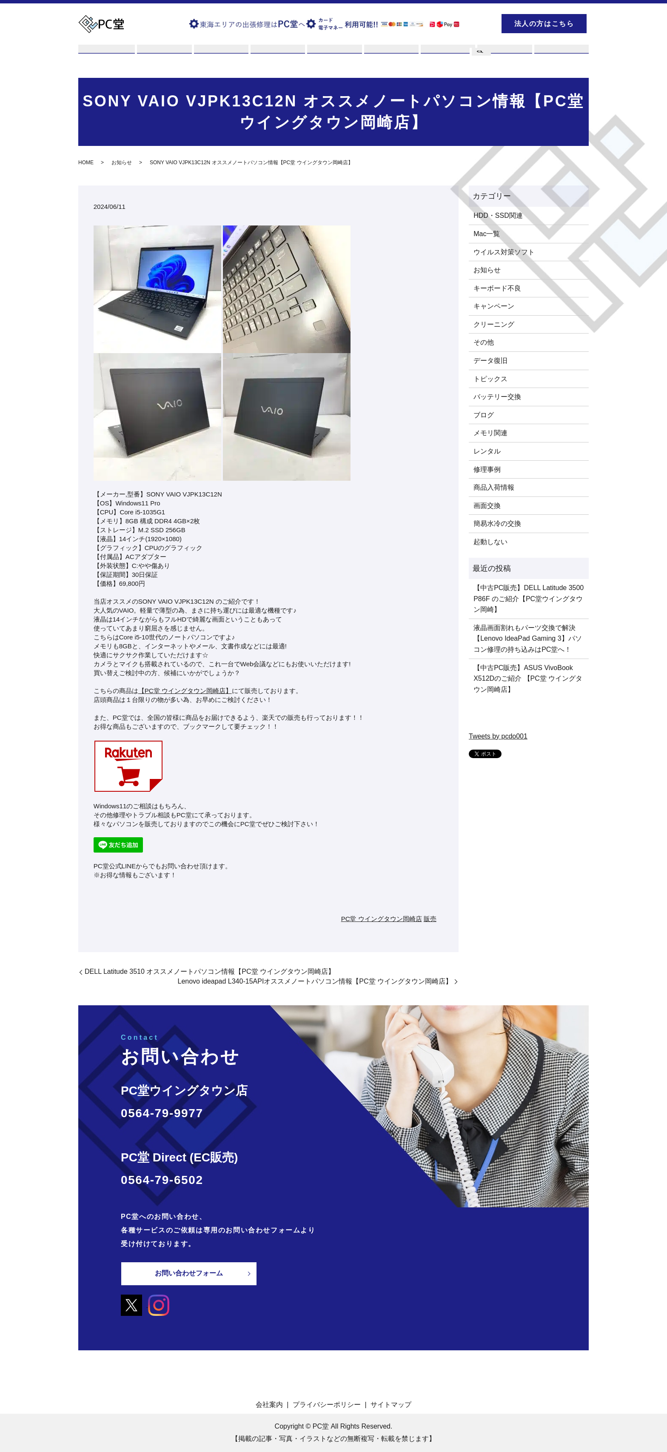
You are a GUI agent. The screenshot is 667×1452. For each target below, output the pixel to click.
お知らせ (121, 163)
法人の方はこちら (544, 23)
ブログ (504, 56)
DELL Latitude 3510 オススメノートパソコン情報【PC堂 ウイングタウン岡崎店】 (210, 972)
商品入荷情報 (493, 487)
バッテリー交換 (497, 397)
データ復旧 (490, 360)
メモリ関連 (490, 433)
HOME (86, 163)
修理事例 (487, 469)
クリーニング (493, 324)
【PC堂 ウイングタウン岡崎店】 (185, 691)
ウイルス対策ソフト (504, 252)
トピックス (490, 378)
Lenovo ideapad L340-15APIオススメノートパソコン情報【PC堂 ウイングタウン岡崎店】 (314, 981)
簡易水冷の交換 (497, 524)
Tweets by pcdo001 (498, 736)
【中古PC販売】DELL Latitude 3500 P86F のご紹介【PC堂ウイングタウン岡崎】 (528, 598)
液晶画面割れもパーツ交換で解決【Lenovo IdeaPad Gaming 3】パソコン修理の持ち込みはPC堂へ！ (527, 638)
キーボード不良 (497, 288)
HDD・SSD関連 (498, 216)
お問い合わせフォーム (189, 1273)
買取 (220, 56)
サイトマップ (391, 1404)
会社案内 (269, 1404)
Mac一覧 (486, 233)
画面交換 (487, 505)
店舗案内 (390, 56)
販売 (333, 56)
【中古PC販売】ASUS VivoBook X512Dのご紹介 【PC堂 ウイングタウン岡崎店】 (527, 678)
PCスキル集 (447, 56)
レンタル (276, 56)
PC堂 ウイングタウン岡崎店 (381, 918)
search (480, 22)
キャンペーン (493, 306)
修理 (163, 56)
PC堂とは (106, 56)
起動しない (490, 541)
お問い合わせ (560, 56)
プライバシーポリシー (327, 1404)
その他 (483, 342)
